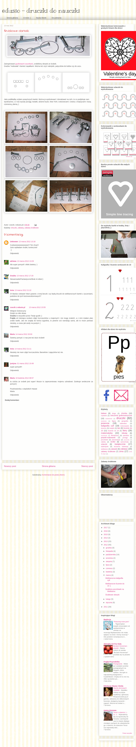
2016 (106, 531)
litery (125, 430)
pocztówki (104, 440)
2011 (106, 607)
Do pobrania (56, 18)
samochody (125, 442)
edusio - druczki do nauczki (41, 10)
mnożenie (104, 435)
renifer (112, 442)
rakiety (103, 442)
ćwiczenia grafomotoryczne (121, 415)
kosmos (103, 428)
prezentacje (116, 440)
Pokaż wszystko (127, 733)
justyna (13, 363)
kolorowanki (125, 426)
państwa (126, 435)
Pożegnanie (118, 664)
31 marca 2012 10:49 (25, 363)
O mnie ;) (27, 18)
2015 (106, 534)
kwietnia (109, 572)
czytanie (104, 415)
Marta (12, 334)
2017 (106, 528)
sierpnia (109, 561)
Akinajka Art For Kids (113, 644)
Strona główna (12, 18)
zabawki (114, 449)
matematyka (106, 433)
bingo (114, 413)
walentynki (104, 446)
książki (112, 428)
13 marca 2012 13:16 (27, 242)
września (109, 558)
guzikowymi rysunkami (24, 64)
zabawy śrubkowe (32, 228)
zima (121, 451)
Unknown (14, 242)
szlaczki (104, 444)
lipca (108, 565)
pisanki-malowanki (108, 438)
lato (118, 428)
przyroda (126, 440)
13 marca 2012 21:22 (23, 290)
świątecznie (120, 444)
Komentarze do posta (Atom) (53, 475)
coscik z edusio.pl (17, 307)
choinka (124, 413)
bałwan (104, 413)
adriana (13, 261)
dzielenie (104, 421)
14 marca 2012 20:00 (23, 334)
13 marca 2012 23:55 (37, 307)
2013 (106, 541)
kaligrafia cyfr (107, 426)
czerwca (109, 568)
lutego (108, 599)
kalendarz (123, 423)
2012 (106, 545)
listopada (109, 551)
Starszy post (87, 466)
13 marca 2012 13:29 (25, 261)
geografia (125, 421)
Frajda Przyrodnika (112, 662)
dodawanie (108, 418)
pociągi (125, 438)
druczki (14, 228)
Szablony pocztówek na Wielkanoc (114, 590)
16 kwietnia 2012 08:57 (24, 378)
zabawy (21, 228)
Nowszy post (10, 466)
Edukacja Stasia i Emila (113, 686)
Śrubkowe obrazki (112, 595)
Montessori (115, 435)
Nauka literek (41, 18)
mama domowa (110, 710)
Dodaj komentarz (12, 400)
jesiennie (105, 423)
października (111, 555)
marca (108, 575)
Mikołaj (124, 433)
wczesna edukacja (121, 446)
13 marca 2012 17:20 (25, 276)
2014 (106, 538)
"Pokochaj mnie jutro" (121, 622)
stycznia (109, 602)
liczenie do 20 (113, 431)
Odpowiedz (14, 253)
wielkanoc (104, 449)
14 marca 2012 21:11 (23, 349)
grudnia (109, 548)
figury (114, 421)
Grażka (13, 276)
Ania (12, 290)
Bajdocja (107, 620)
